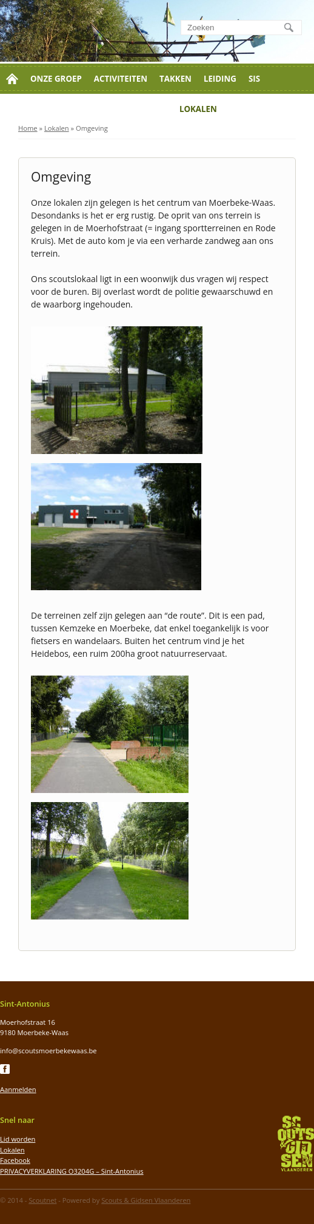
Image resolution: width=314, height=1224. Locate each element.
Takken (175, 78)
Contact (89, 109)
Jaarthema (253, 109)
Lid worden (32, 109)
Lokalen (198, 109)
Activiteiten (120, 78)
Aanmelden (18, 1089)
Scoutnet (42, 1200)
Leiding (220, 78)
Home (28, 128)
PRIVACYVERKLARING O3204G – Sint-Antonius (72, 1171)
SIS (254, 78)
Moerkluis (143, 109)
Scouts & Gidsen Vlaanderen (145, 1200)
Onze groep (56, 78)
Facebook (15, 1160)
